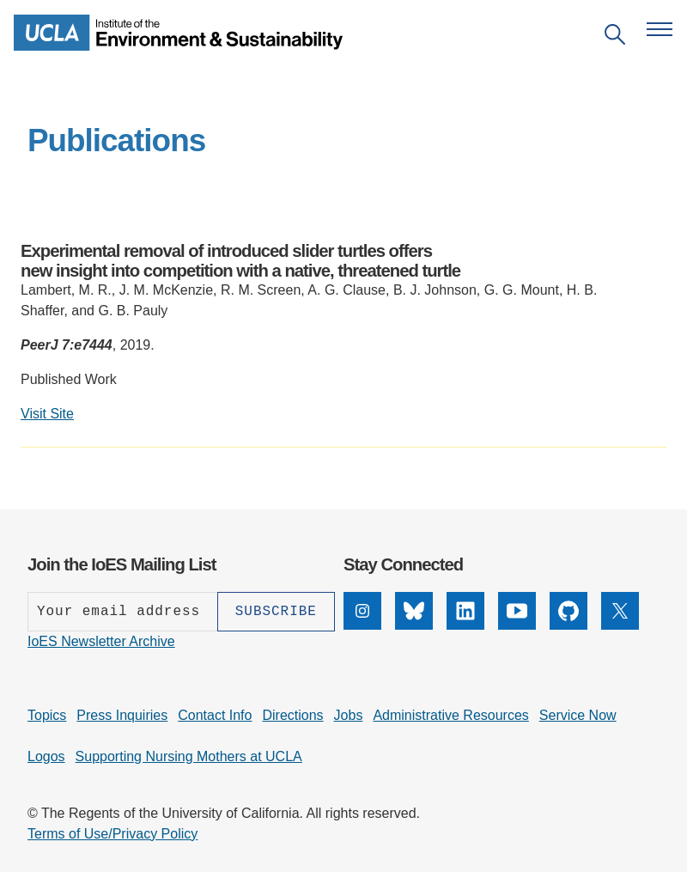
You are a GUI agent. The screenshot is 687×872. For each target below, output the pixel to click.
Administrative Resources (450, 715)
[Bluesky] (414, 625)
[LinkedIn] (465, 625)
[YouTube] (517, 625)
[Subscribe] (276, 611)
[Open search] (615, 37)
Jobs (348, 715)
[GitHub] (568, 625)
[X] (620, 625)
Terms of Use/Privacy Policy (112, 833)
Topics (46, 715)
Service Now (578, 715)
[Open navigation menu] (659, 29)
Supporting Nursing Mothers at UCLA (189, 756)
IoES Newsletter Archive (101, 641)
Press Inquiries (121, 715)
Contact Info (215, 715)
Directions (292, 715)
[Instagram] (362, 625)
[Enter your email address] (122, 611)
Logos (46, 756)
